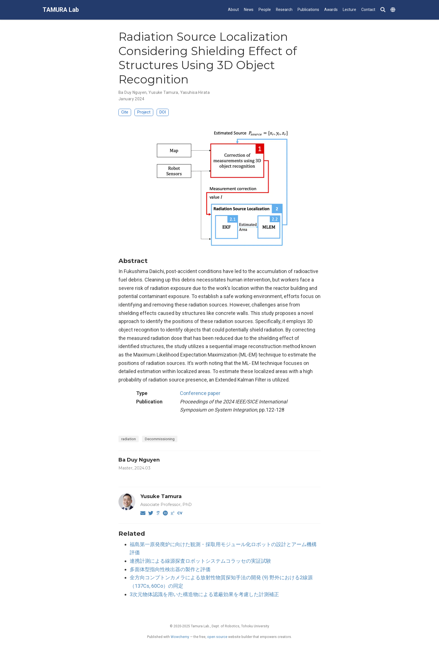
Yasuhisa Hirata (195, 92)
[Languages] (393, 10)
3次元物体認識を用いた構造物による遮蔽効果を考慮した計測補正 (204, 594)
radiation (128, 439)
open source (217, 637)
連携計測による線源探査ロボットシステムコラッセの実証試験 (200, 561)
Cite (124, 112)
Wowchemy (180, 637)
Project (143, 112)
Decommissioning (160, 439)
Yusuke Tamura (163, 92)
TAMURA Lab (61, 9)
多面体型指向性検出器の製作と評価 (170, 569)
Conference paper (200, 393)
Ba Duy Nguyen (132, 92)
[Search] (382, 10)
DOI (162, 112)
